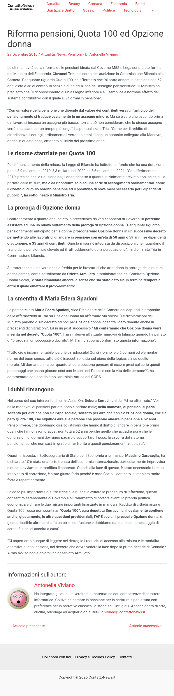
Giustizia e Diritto (61, 10)
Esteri (137, 4)
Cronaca (94, 4)
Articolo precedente (26, 626)
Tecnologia (130, 10)
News (61, 55)
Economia (116, 4)
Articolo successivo (147, 626)
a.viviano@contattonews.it (123, 612)
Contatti (125, 657)
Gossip (88, 10)
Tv (149, 10)
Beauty (74, 4)
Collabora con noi (56, 657)
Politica (108, 10)
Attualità (54, 4)
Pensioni (75, 55)
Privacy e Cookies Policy (95, 657)
